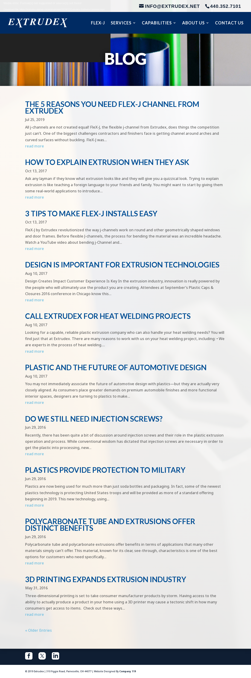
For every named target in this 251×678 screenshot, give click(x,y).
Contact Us (229, 23)
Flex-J (98, 23)
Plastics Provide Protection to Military (105, 469)
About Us (193, 23)
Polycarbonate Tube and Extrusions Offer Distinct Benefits (110, 524)
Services (121, 23)
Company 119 (127, 671)
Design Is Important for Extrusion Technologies (122, 264)
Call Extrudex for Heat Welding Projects (108, 315)
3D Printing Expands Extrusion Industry (105, 579)
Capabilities (157, 23)
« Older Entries (38, 630)
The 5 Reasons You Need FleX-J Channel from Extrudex (112, 107)
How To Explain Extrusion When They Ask (107, 162)
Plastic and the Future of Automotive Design (116, 367)
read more (34, 146)
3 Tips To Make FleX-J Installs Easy (91, 213)
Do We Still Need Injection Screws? (94, 418)
